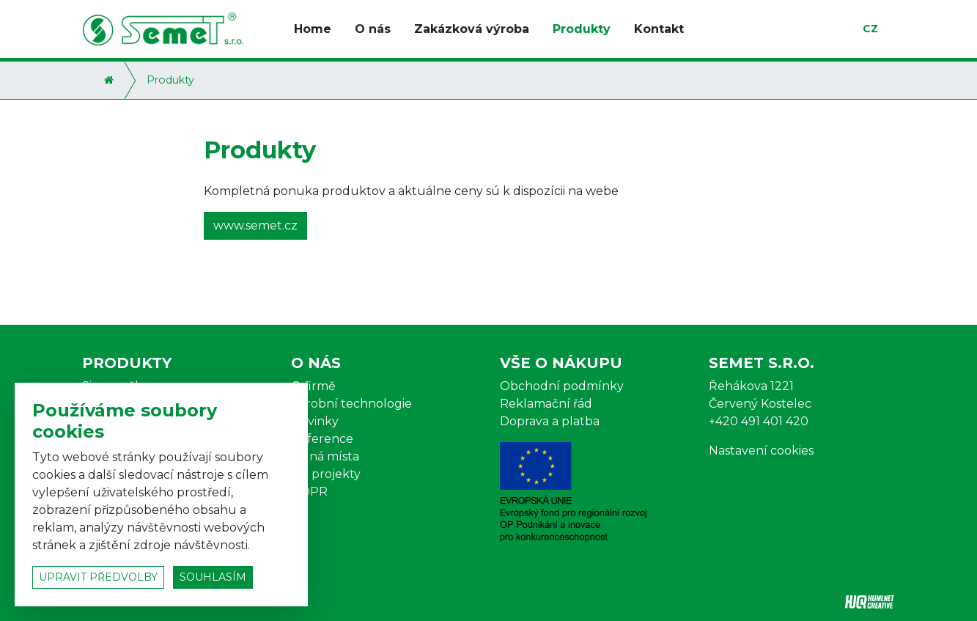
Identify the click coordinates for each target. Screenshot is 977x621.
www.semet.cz (255, 225)
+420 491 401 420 (758, 421)
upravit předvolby (98, 577)
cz (870, 28)
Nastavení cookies (761, 451)
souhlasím (213, 577)
